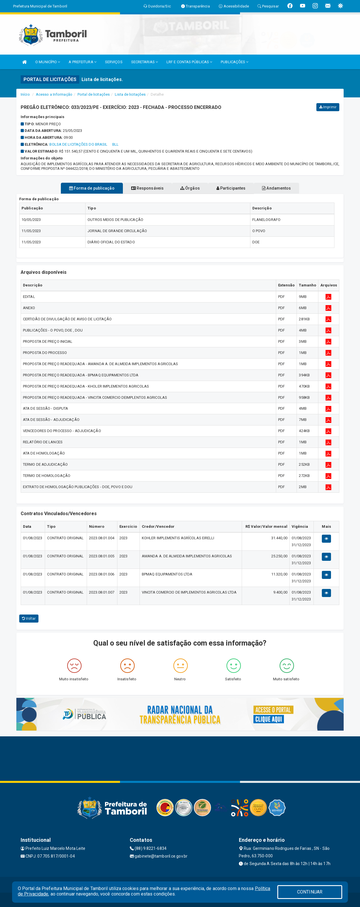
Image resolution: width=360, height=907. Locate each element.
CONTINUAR (309, 892)
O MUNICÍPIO (47, 62)
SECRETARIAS (144, 62)
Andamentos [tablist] (291, 188)
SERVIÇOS (114, 62)
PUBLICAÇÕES (234, 62)
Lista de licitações (130, 94)
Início (25, 94)
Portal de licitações (94, 94)
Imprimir (327, 107)
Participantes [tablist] (238, 188)
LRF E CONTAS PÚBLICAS (189, 62)
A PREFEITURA (82, 62)
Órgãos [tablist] (190, 188)
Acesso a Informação (54, 94)
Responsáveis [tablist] (140, 188)
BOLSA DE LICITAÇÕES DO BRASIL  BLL (84, 144)
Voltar (29, 619)
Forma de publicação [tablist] (76, 188)
